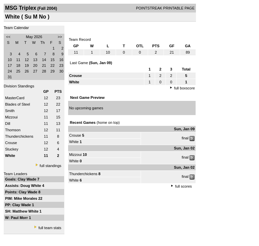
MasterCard (14, 98)
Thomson (13, 130)
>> (60, 37)
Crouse (11, 143)
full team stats (49, 228)
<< (8, 37)
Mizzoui (11, 117)
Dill (7, 123)
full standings (50, 166)
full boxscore (184, 88)
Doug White (31, 186)
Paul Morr (20, 218)
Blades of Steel (17, 104)
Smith (10, 111)
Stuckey (11, 149)
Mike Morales (26, 198)
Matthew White (25, 211)
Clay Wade (27, 179)
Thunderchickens (19, 136)
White (74, 142)
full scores (183, 186)
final (185, 138)
